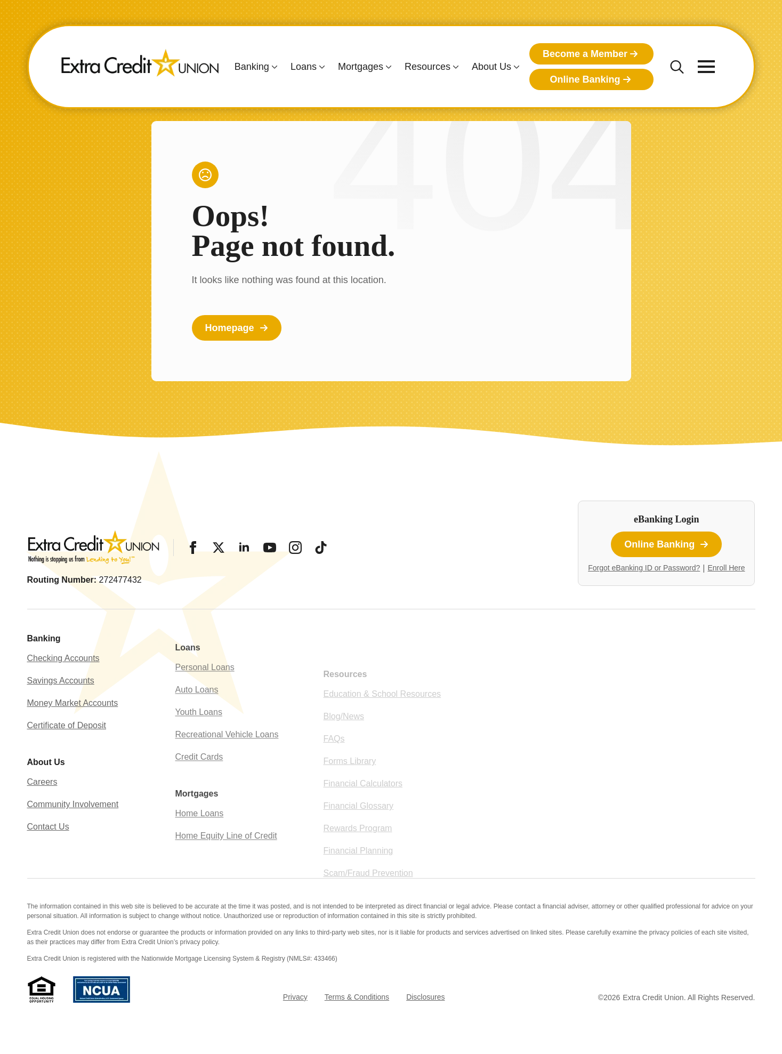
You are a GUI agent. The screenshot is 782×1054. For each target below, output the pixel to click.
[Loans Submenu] (321, 66)
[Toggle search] (677, 67)
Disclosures (425, 997)
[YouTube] (269, 547)
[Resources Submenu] (454, 66)
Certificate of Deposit (67, 754)
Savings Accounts (60, 709)
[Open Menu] (706, 66)
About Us (491, 66)
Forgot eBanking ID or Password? (644, 568)
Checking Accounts (63, 686)
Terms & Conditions (357, 997)
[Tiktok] (321, 547)
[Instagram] (295, 547)
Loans (304, 66)
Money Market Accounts (72, 731)
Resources (427, 66)
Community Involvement (73, 833)
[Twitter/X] (218, 547)
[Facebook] (193, 547)
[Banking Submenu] (273, 66)
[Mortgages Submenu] (387, 66)
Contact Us (48, 855)
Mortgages (360, 66)
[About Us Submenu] (515, 66)
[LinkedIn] (244, 547)
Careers (42, 810)
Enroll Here (726, 568)
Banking (252, 66)
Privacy (295, 997)
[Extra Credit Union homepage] (140, 67)
